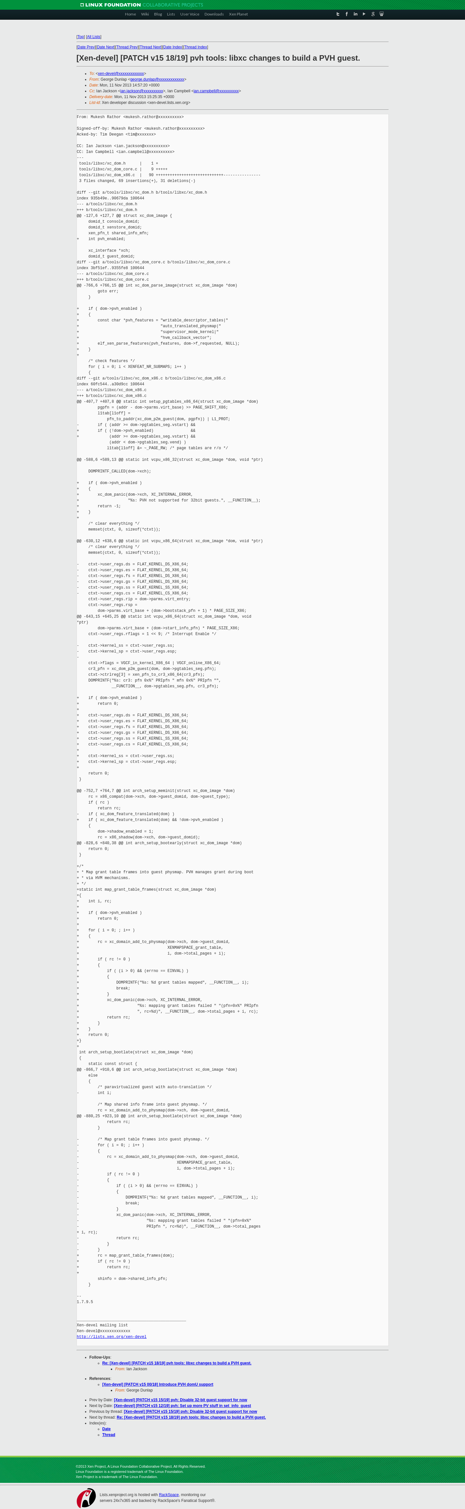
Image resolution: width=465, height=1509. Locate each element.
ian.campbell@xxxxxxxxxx (216, 91)
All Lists (93, 37)
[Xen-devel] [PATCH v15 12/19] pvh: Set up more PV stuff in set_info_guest (182, 1405)
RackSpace (169, 1495)
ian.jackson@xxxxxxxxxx (141, 91)
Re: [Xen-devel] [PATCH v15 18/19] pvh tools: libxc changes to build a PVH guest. (177, 1363)
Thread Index (195, 47)
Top (81, 37)
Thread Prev (127, 47)
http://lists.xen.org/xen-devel (112, 1337)
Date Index (172, 47)
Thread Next (150, 47)
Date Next (105, 47)
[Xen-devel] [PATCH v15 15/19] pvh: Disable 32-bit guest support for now (180, 1400)
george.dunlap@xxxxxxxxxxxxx (157, 79)
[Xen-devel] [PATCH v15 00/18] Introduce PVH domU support (158, 1384)
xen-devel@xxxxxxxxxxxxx (121, 73)
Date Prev (86, 47)
